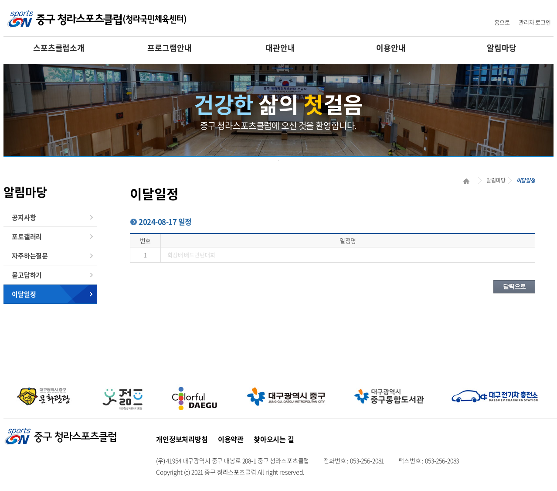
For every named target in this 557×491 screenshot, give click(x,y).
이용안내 (390, 48)
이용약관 (231, 439)
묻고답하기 (27, 275)
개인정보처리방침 (182, 439)
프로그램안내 (169, 48)
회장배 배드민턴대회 (191, 255)
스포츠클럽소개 (59, 48)
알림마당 (501, 48)
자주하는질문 (30, 256)
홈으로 (502, 22)
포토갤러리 (27, 236)
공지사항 (24, 217)
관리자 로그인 (535, 22)
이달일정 (24, 294)
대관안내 (280, 48)
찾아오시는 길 (274, 439)
